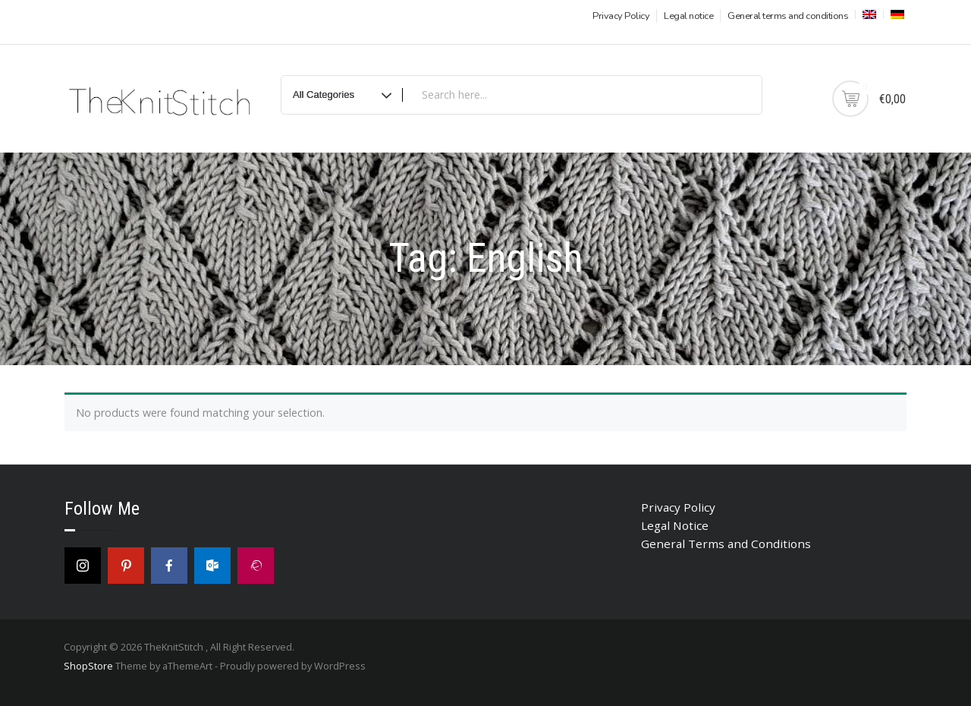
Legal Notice (675, 525)
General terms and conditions (787, 16)
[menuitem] (868, 14)
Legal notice (688, 16)
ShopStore (88, 666)
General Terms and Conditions (726, 543)
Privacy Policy (620, 16)
